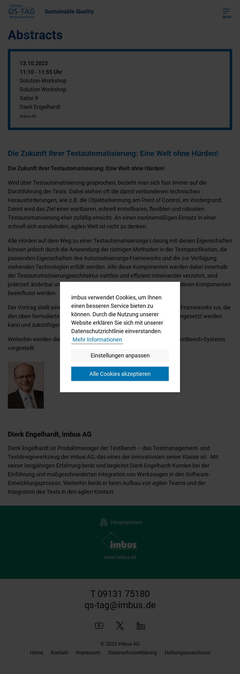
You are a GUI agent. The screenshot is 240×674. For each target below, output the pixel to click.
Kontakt (59, 653)
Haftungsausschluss (187, 653)
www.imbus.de (120, 557)
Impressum (88, 653)
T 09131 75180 (120, 594)
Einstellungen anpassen (120, 355)
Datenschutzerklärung (132, 653)
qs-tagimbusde (120, 605)
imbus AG (129, 644)
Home (36, 653)
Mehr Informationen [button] (97, 339)
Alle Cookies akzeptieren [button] (120, 374)
